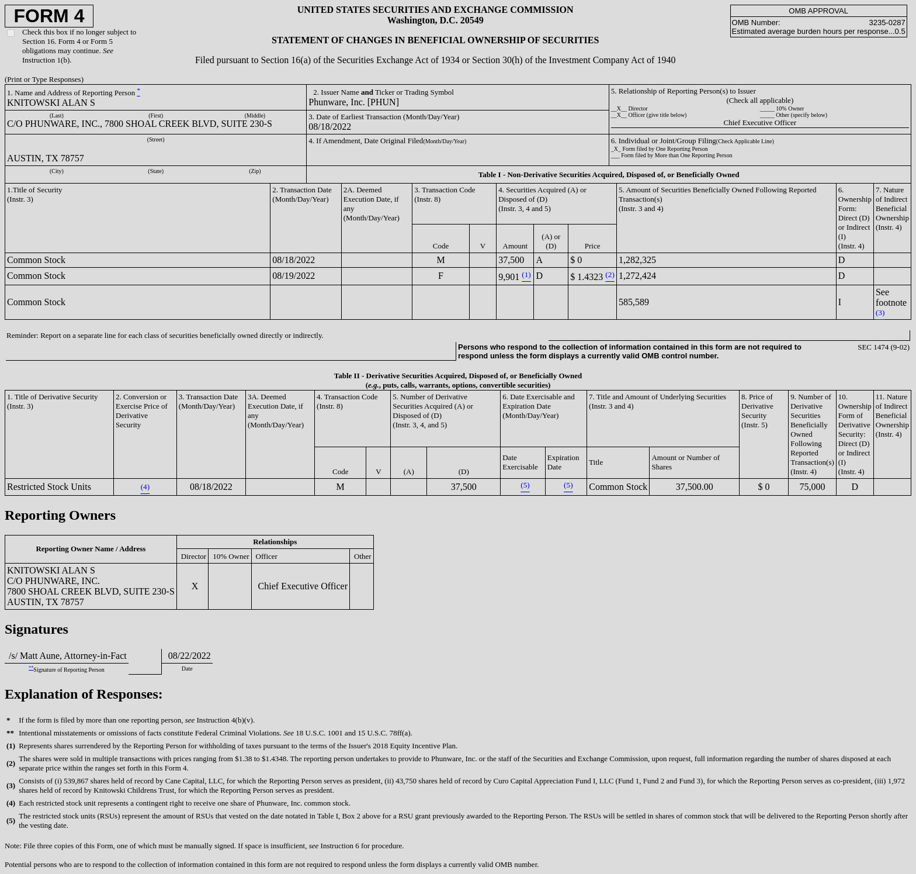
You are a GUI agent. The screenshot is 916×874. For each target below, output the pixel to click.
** (31, 668)
